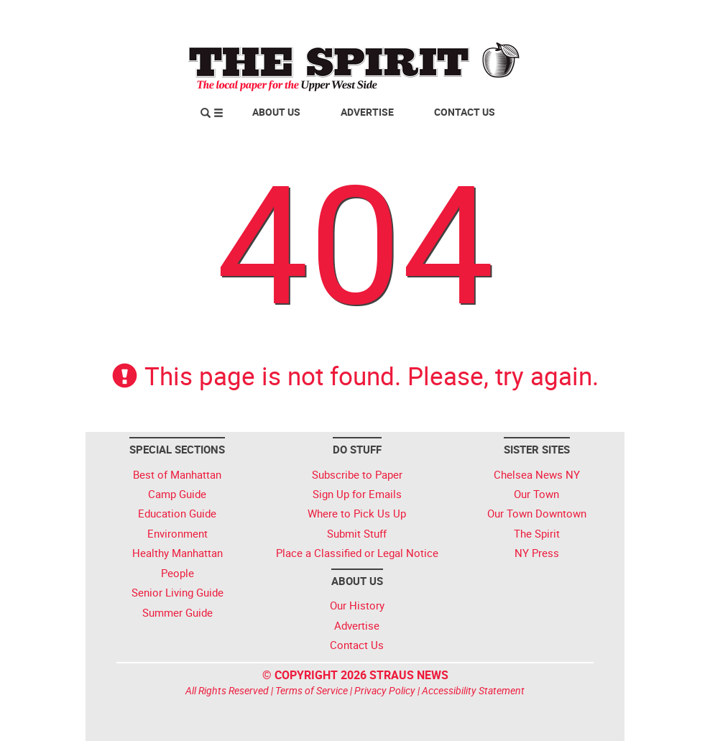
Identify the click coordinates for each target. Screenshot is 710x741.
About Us (276, 112)
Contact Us (464, 112)
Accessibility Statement (473, 690)
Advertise (367, 112)
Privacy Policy (384, 690)
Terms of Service (311, 690)
